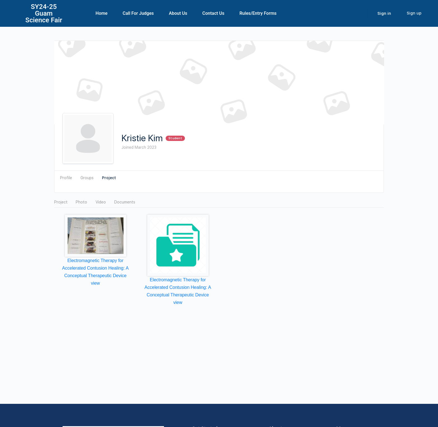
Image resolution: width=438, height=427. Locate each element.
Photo (81, 202)
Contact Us (213, 13)
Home (102, 13)
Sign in (384, 13)
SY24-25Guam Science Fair (43, 13)
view (95, 283)
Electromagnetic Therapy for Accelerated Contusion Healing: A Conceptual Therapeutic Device (95, 268)
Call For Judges (138, 13)
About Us (178, 13)
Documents (124, 202)
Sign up (414, 13)
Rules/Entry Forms (258, 13)
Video (101, 202)
